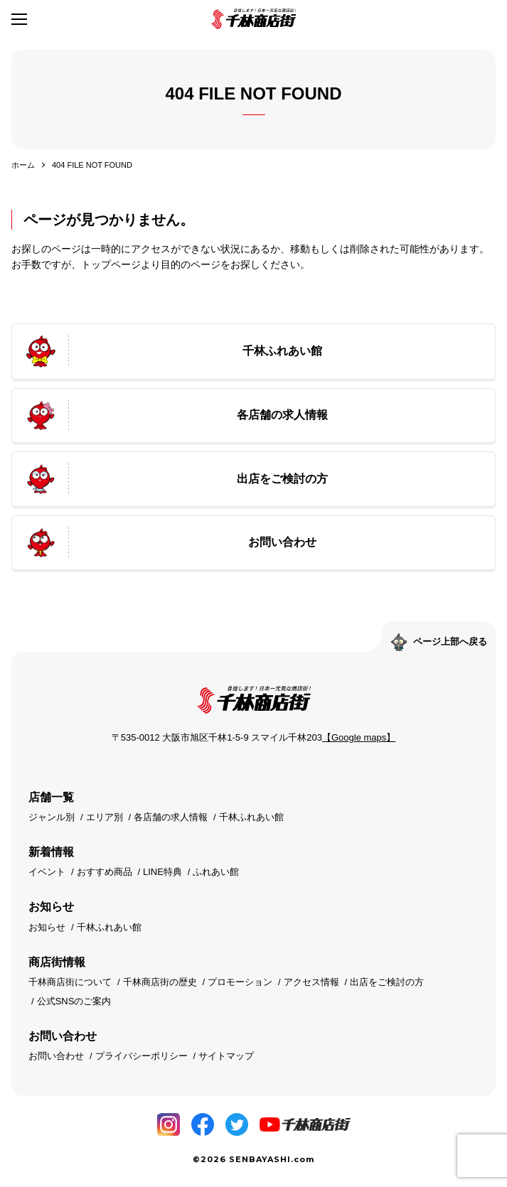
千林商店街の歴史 (160, 982)
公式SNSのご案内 (74, 1001)
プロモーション (240, 982)
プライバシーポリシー (141, 1056)
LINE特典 (162, 871)
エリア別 (104, 817)
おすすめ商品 (104, 871)
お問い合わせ (56, 1056)
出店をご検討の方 (387, 982)
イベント (46, 871)
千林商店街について (70, 982)
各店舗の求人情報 (171, 817)
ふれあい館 (216, 871)
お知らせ (46, 927)
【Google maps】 (358, 737)
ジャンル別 (51, 817)
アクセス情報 (311, 982)
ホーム (23, 165)
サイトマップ (226, 1056)
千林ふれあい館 (251, 817)
